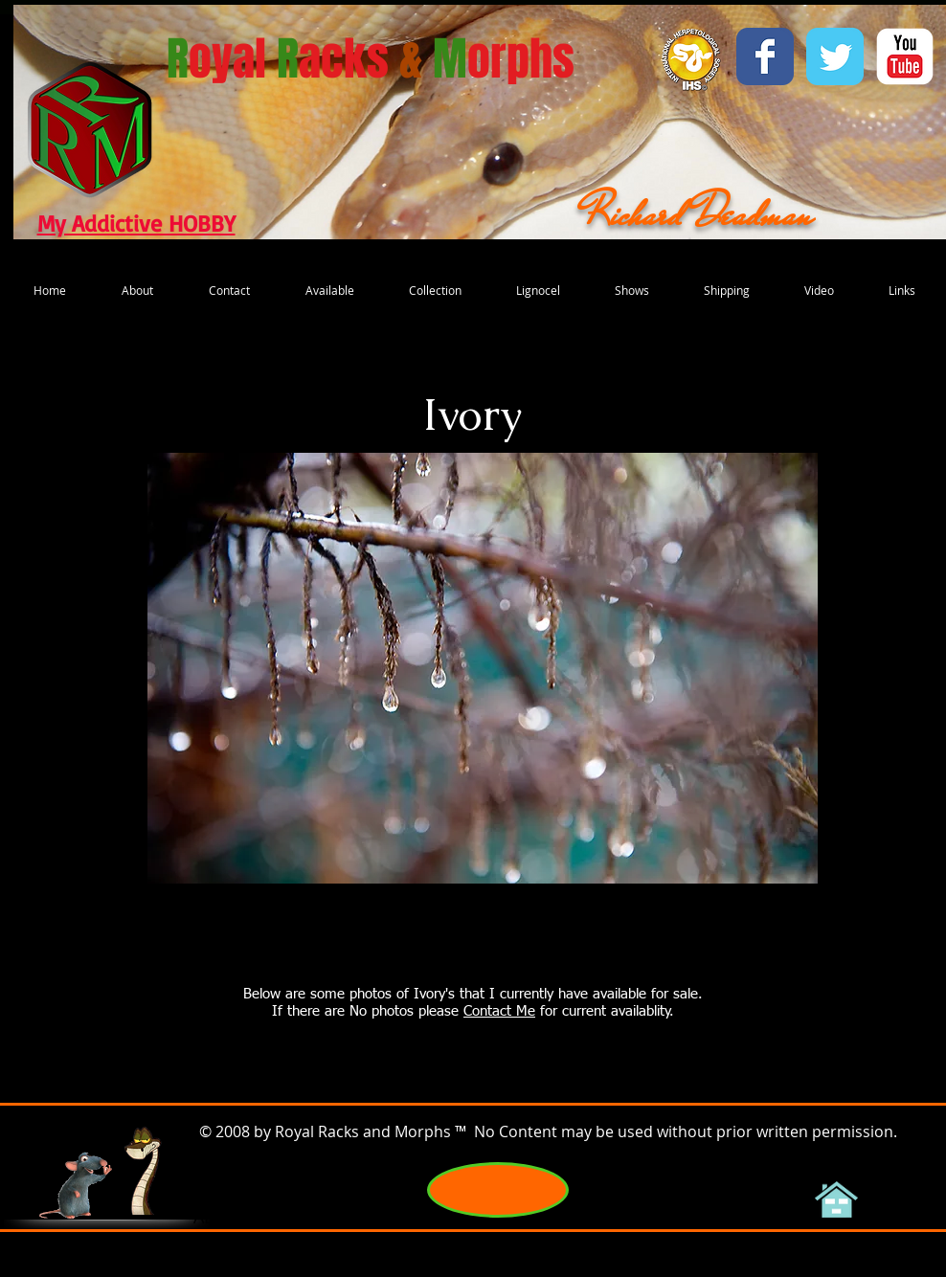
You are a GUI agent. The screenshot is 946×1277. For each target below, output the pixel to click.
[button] (482, 668)
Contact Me (499, 1011)
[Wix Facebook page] (765, 56)
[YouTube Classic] (905, 56)
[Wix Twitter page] (835, 56)
